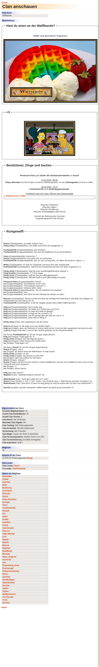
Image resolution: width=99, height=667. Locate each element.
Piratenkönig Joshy (10, 565)
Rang (29, 458)
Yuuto (4, 600)
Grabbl (5, 519)
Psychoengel (8, 568)
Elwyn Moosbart (9, 499)
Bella (4, 485)
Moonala (6, 554)
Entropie (6, 502)
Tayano (5, 591)
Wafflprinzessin (9, 594)
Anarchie (6, 482)
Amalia (5, 479)
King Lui (6, 531)
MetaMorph (7, 551)
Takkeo (5, 588)
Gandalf (5, 511)
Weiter (4, 607)
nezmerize (6, 560)
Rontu (5, 574)
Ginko (5, 516)
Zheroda (6, 603)
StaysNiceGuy (8, 583)
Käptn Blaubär (8, 534)
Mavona (5, 545)
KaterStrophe (8, 528)
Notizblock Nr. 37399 (15, 196)
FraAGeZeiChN (19, 469)
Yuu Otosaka (7, 597)
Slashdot (6, 577)
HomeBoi (6, 522)
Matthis (5, 542)
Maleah (5, 539)
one (4, 562)
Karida (5, 525)
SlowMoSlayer (8, 580)
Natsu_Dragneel (9, 557)
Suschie (5, 585)
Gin (3, 514)
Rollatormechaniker (10, 571)
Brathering (7, 488)
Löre (4, 537)
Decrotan (6, 494)
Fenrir (5, 505)
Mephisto (6, 548)
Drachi (17, 466)
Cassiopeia (7, 491)
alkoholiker (7, 476)
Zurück (5, 3)
